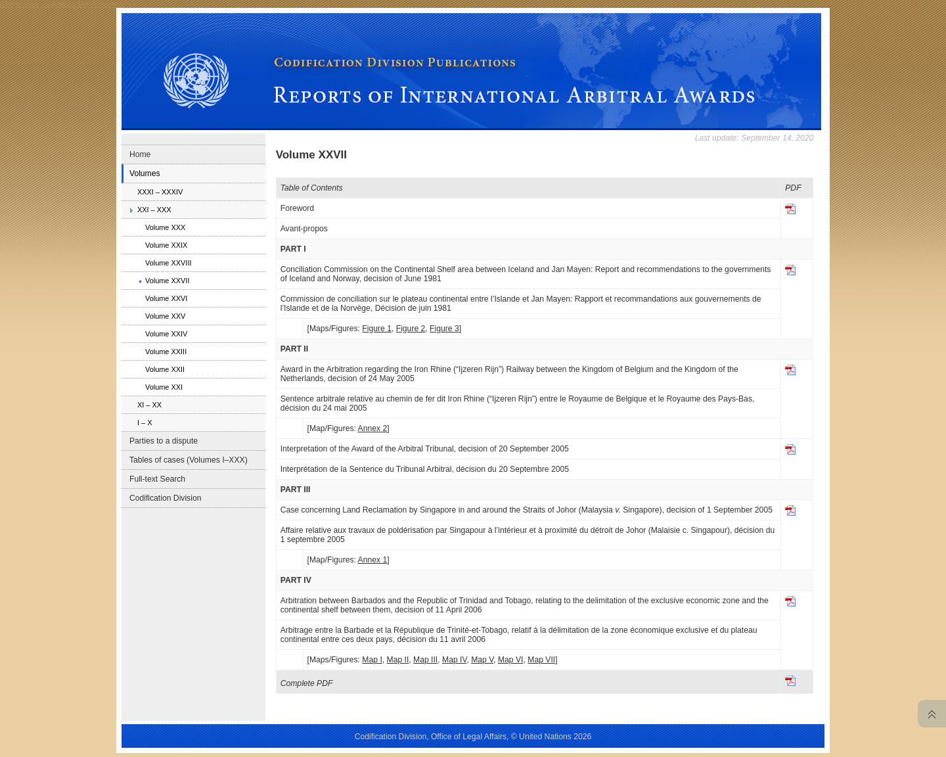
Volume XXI (164, 387)
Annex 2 (373, 428)
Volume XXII (165, 369)
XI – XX (149, 405)
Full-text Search (157, 479)
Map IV (454, 659)
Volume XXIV (166, 334)
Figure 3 (444, 328)
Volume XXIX (166, 245)
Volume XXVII (167, 281)
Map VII (541, 659)
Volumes (144, 173)
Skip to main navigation (37, 4)
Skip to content (100, 4)
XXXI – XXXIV (160, 192)
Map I (372, 659)
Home (139, 154)
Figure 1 (377, 328)
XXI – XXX (154, 210)
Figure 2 (411, 328)
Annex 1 (373, 559)
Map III (425, 659)
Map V (482, 659)
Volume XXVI (166, 298)
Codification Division (165, 498)
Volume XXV (165, 316)
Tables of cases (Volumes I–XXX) (188, 460)
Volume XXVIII (168, 263)
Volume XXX (165, 227)
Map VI (511, 659)
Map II (398, 659)
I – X (144, 422)
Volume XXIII (166, 352)
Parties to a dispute (163, 441)
